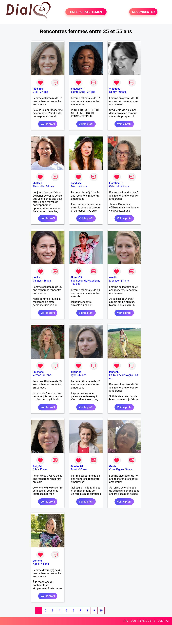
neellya (37, 277)
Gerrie (112, 466)
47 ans (82, 375)
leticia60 (38, 88)
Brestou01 (77, 466)
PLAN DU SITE (146, 620)
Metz (74, 186)
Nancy (113, 91)
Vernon (37, 375)
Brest (74, 469)
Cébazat (114, 186)
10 (101, 610)
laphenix (114, 371)
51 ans (50, 186)
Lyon (73, 375)
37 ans (44, 91)
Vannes (37, 280)
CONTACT (164, 620)
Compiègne (116, 469)
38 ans (83, 469)
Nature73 (76, 277)
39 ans (47, 375)
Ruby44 (37, 466)
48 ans (45, 563)
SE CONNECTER (143, 12)
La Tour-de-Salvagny (121, 375)
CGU (133, 620)
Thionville (38, 186)
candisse (76, 183)
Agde (36, 563)
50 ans (123, 91)
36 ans (48, 280)
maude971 (77, 88)
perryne (37, 560)
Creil (35, 91)
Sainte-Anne (78, 91)
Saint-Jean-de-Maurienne (85, 280)
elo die (113, 277)
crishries (76, 371)
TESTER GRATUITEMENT (86, 12)
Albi (35, 469)
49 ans (129, 469)
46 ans (83, 186)
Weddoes (114, 88)
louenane (38, 371)
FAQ (125, 620)
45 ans (125, 186)
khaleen (37, 183)
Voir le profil (48, 124)
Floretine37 (116, 183)
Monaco (114, 280)
